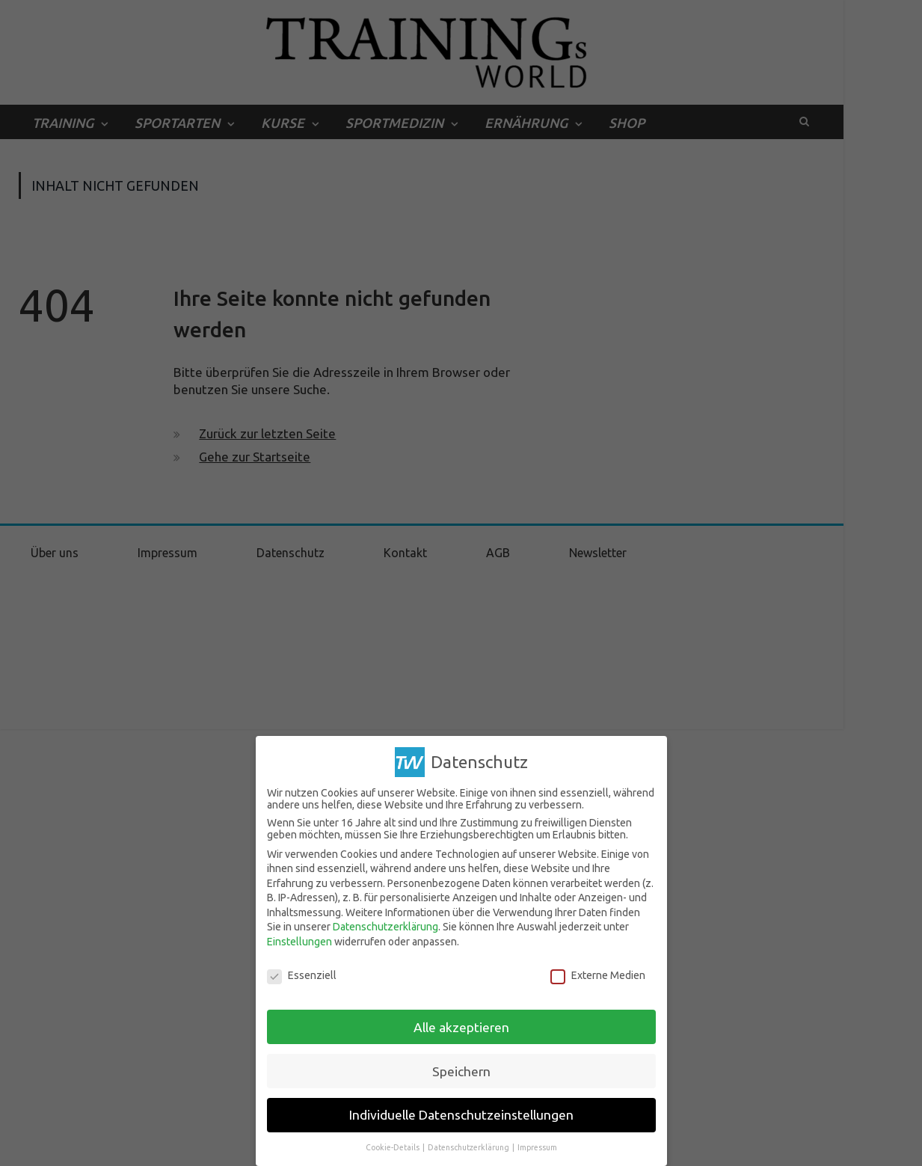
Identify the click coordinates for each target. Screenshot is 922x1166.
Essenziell (301, 975)
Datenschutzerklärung (385, 927)
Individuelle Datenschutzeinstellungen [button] (461, 1115)
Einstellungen (299, 942)
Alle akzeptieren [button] (461, 1027)
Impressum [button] (537, 1147)
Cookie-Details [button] (393, 1147)
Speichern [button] (461, 1071)
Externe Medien (597, 975)
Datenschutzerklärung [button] (469, 1147)
